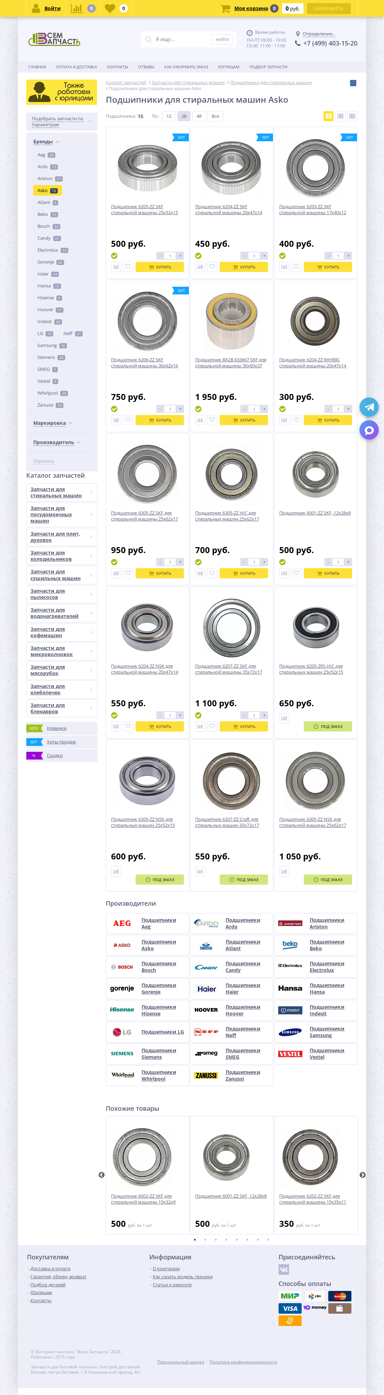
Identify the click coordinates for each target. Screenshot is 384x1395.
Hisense (49, 297)
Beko (47, 214)
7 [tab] (257, 1239)
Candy (49, 238)
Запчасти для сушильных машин (61, 574)
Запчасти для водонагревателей (61, 612)
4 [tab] (226, 1239)
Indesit (49, 321)
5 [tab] (236, 1239)
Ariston (50, 178)
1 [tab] (194, 1239)
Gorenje (50, 262)
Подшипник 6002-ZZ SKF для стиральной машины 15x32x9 (143, 1199)
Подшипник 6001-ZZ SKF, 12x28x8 (231, 1196)
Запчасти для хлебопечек (61, 689)
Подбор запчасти (268, 66)
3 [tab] (215, 1239)
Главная (37, 66)
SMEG (47, 369)
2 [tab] (205, 1239)
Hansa (49, 286)
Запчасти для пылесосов (61, 593)
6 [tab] (247, 1239)
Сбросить (43, 461)
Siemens (51, 357)
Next (362, 1175)
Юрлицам (228, 66)
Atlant (47, 202)
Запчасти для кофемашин (61, 632)
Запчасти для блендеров (61, 708)
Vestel (47, 381)
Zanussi (50, 405)
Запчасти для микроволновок (61, 651)
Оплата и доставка (76, 66)
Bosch (48, 226)
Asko (47, 190)
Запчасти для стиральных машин (61, 492)
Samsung (52, 345)
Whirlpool (52, 393)
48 (199, 116)
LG (45, 333)
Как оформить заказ (186, 66)
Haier (48, 274)
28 (183, 116)
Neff (73, 333)
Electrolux (52, 250)
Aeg (46, 154)
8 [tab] (268, 1239)
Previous (101, 1175)
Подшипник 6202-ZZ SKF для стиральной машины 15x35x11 (312, 1199)
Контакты (117, 66)
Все (215, 116)
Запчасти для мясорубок (61, 670)
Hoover (50, 309)
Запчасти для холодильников (61, 555)
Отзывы (146, 66)
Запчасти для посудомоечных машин (61, 514)
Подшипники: (121, 116)
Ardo (47, 166)
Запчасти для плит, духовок (61, 536)
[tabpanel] (148, 1175)
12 (168, 116)
